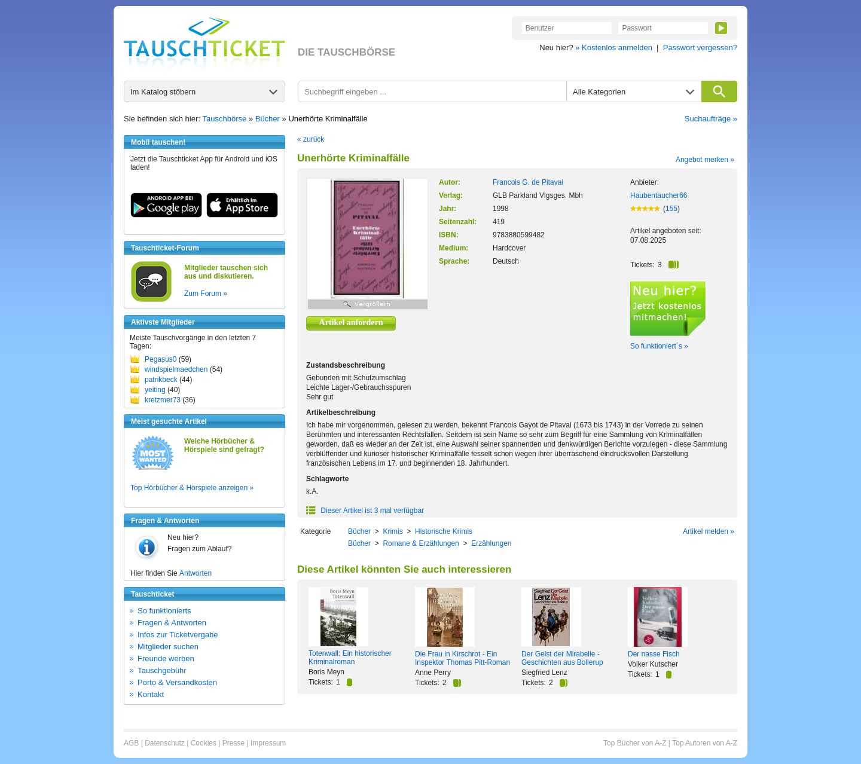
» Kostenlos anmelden (613, 47)
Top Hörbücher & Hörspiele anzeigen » (192, 488)
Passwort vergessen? (700, 47)
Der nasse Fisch (654, 654)
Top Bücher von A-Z (634, 743)
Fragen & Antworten (172, 622)
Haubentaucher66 (658, 195)
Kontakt (151, 694)
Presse (233, 743)
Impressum (268, 743)
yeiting (155, 390)
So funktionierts (164, 610)
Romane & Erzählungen (421, 543)
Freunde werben (166, 658)
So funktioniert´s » (659, 346)
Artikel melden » (708, 531)
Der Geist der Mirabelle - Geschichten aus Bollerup (562, 658)
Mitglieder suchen (168, 646)
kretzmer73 (163, 400)
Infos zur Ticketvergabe (178, 634)
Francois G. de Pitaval (528, 182)
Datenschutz (165, 743)
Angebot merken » (705, 159)
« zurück (310, 139)
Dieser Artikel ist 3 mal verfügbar (365, 510)
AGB (131, 743)
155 (671, 208)
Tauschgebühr (162, 670)
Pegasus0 (160, 359)
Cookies (203, 743)
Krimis (392, 531)
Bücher (267, 118)
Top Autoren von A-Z (704, 743)
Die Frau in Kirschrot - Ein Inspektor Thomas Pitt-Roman (462, 658)
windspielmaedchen (176, 369)
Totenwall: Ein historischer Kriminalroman (350, 657)
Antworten (195, 573)
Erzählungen (491, 543)
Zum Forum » (205, 293)
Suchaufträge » (711, 118)
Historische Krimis (443, 531)
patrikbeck (161, 379)
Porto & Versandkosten (177, 682)
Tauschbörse (225, 118)
